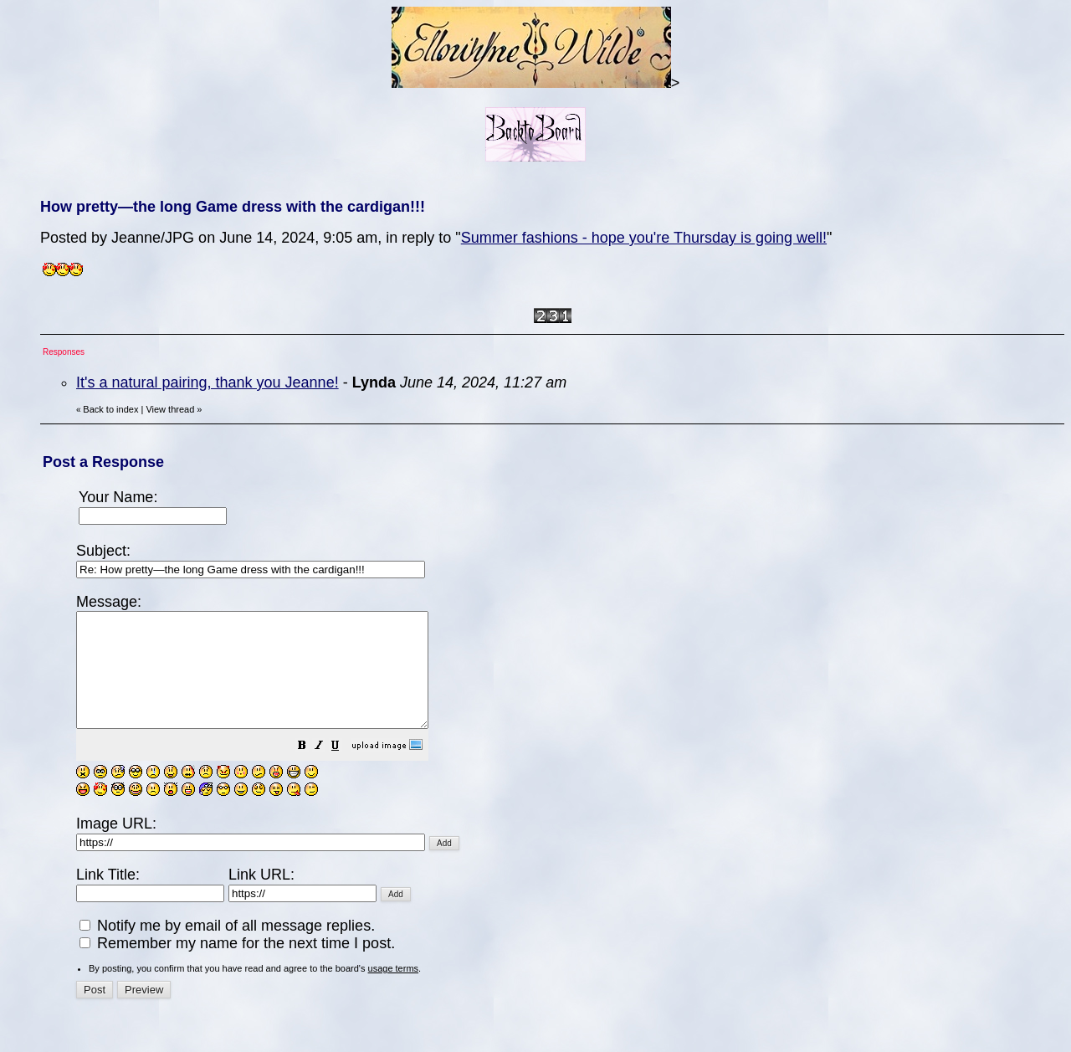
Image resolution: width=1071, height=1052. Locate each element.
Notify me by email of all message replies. (227, 948)
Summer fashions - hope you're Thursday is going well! (644, 237)
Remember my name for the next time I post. (237, 965)
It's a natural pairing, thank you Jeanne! (207, 382)
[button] (344, 769)
